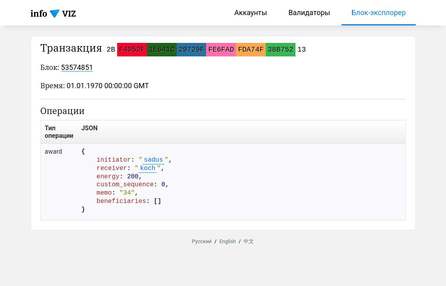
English (227, 241)
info (39, 13)
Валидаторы (309, 12)
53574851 (77, 67)
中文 (248, 241)
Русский (202, 241)
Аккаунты (250, 12)
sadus (153, 160)
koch (147, 168)
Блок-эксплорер (378, 12)
